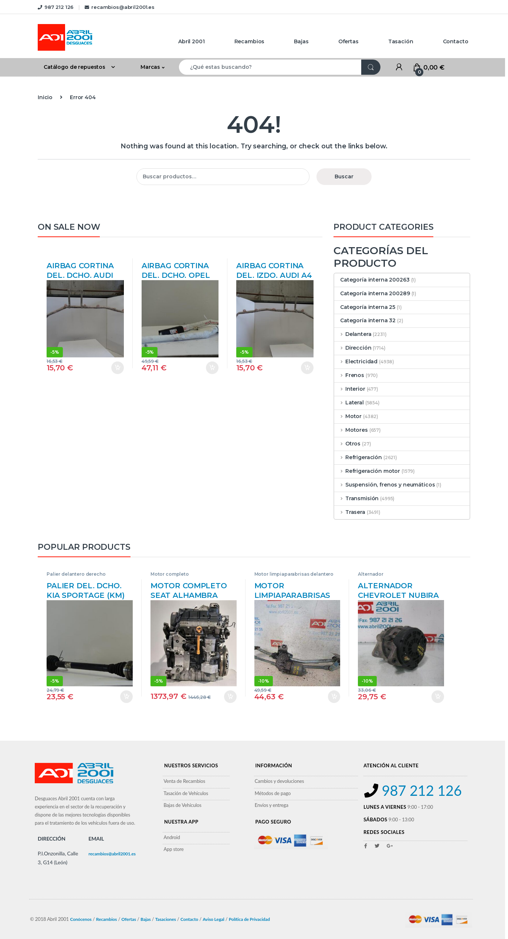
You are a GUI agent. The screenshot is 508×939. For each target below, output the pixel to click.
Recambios (249, 41)
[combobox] (270, 67)
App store (173, 849)
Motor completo (169, 574)
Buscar (344, 176)
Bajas (301, 41)
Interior (349, 389)
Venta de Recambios (184, 781)
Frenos (349, 375)
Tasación (400, 41)
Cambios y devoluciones (279, 781)
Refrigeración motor (367, 471)
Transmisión (356, 498)
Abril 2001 (191, 41)
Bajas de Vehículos (182, 805)
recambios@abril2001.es (120, 7)
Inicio (45, 97)
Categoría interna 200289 (372, 293)
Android (171, 837)
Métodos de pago (273, 793)
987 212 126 (56, 7)
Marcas (150, 67)
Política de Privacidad (249, 919)
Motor (348, 416)
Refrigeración (358, 457)
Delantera (353, 334)
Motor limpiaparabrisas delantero (294, 574)
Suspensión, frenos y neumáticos (384, 484)
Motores (351, 430)
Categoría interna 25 (364, 307)
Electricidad (355, 361)
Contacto (455, 41)
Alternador (370, 574)
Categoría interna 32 (365, 320)
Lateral (349, 402)
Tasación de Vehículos (185, 793)
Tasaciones (165, 919)
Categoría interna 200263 (372, 279)
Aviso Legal (213, 919)
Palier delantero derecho (76, 574)
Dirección (353, 347)
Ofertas (348, 41)
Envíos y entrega (271, 805)
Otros (347, 443)
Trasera (349, 512)
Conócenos (80, 919)
